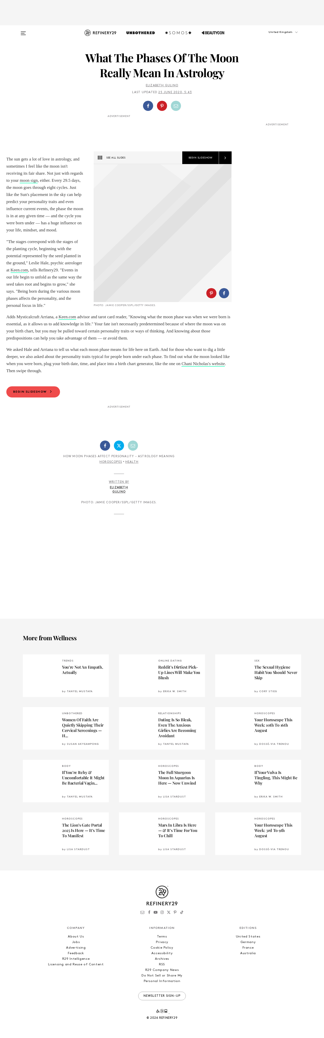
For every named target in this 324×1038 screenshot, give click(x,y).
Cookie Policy (162, 969)
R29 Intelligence (76, 980)
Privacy (162, 963)
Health (131, 483)
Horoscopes (110, 483)
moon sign (29, 180)
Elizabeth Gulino (162, 85)
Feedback (76, 974)
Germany (248, 963)
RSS (162, 985)
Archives (162, 980)
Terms (162, 958)
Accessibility (162, 974)
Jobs (76, 963)
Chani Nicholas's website (203, 385)
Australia (248, 974)
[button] (276, 37)
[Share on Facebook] (148, 106)
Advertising (76, 969)
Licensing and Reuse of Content (76, 985)
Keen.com (19, 270)
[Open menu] (23, 30)
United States (248, 958)
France (248, 969)
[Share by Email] (176, 106)
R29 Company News (162, 991)
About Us (76, 958)
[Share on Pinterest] (162, 106)
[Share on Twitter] (119, 467)
